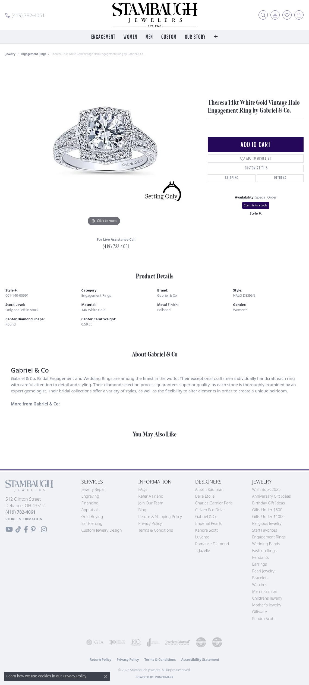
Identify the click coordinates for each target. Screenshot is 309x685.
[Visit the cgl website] (217, 642)
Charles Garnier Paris (214, 503)
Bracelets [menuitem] (260, 577)
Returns (280, 178)
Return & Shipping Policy (160, 516)
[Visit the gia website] (95, 642)
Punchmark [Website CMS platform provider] (164, 677)
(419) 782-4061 (116, 246)
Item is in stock (255, 205)
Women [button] (130, 37)
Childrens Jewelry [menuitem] (267, 598)
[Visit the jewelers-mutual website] (177, 642)
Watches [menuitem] (259, 584)
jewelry (10, 54)
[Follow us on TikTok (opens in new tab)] (18, 529)
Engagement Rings (33, 54)
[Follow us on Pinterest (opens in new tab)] (33, 529)
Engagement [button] (103, 37)
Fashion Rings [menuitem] (264, 550)
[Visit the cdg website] (201, 642)
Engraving (90, 496)
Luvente (202, 537)
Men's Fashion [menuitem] (264, 591)
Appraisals (90, 509)
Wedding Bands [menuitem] (266, 543)
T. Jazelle (202, 550)
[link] (25, 15)
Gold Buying (92, 516)
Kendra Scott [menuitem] (263, 618)
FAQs (142, 489)
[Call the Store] (20, 512)
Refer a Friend (150, 496)
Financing (90, 503)
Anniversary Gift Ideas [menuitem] (271, 496)
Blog (142, 509)
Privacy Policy (150, 523)
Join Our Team (150, 503)
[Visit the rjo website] (136, 642)
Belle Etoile (205, 496)
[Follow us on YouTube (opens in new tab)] (9, 529)
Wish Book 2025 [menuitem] (266, 489)
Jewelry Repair (93, 489)
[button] (263, 15)
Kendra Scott (206, 530)
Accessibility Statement (200, 659)
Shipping (231, 178)
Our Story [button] (195, 37)
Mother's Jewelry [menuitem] (266, 604)
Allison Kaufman (209, 489)
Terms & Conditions (155, 530)
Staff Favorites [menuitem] (264, 530)
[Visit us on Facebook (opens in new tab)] (26, 529)
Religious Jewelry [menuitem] (266, 523)
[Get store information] (24, 519)
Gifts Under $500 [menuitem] (267, 509)
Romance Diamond (212, 543)
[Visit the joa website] (153, 642)
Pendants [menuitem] (260, 557)
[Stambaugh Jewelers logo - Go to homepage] (154, 15)
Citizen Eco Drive (210, 509)
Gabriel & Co (167, 295)
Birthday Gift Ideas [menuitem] (268, 503)
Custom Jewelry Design (101, 530)
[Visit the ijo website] (117, 642)
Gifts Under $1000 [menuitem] (268, 516)
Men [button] (149, 37)
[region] (104, 145)
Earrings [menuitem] (259, 564)
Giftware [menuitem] (259, 611)
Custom (169, 37)
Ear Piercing (92, 523)
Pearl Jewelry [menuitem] (263, 571)
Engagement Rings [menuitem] (268, 537)
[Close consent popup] (105, 676)
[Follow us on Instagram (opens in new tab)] (44, 529)
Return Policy (100, 659)
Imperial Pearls (208, 523)
